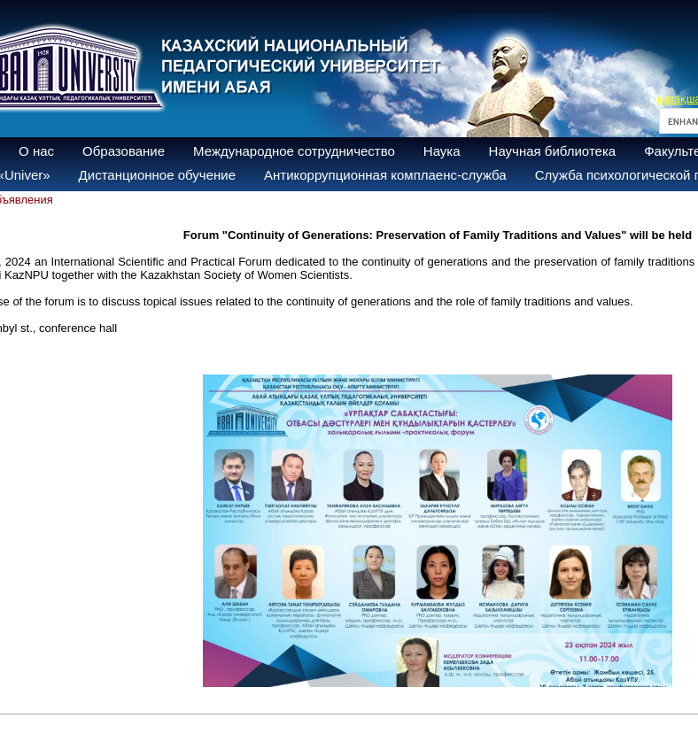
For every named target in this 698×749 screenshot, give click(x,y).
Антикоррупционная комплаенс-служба (385, 174)
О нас (36, 150)
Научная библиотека (553, 150)
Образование (123, 150)
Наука (442, 150)
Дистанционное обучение (157, 174)
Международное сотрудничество (294, 150)
